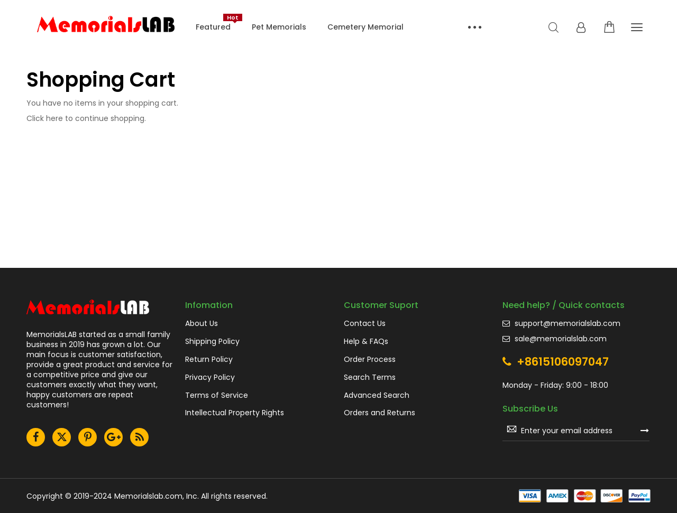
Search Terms (370, 377)
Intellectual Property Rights (234, 413)
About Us (201, 324)
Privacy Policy (210, 377)
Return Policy (209, 360)
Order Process (370, 360)
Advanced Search (376, 395)
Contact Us (365, 324)
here (54, 118)
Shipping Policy (212, 342)
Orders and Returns (379, 413)
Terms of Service (216, 395)
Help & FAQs (366, 342)
